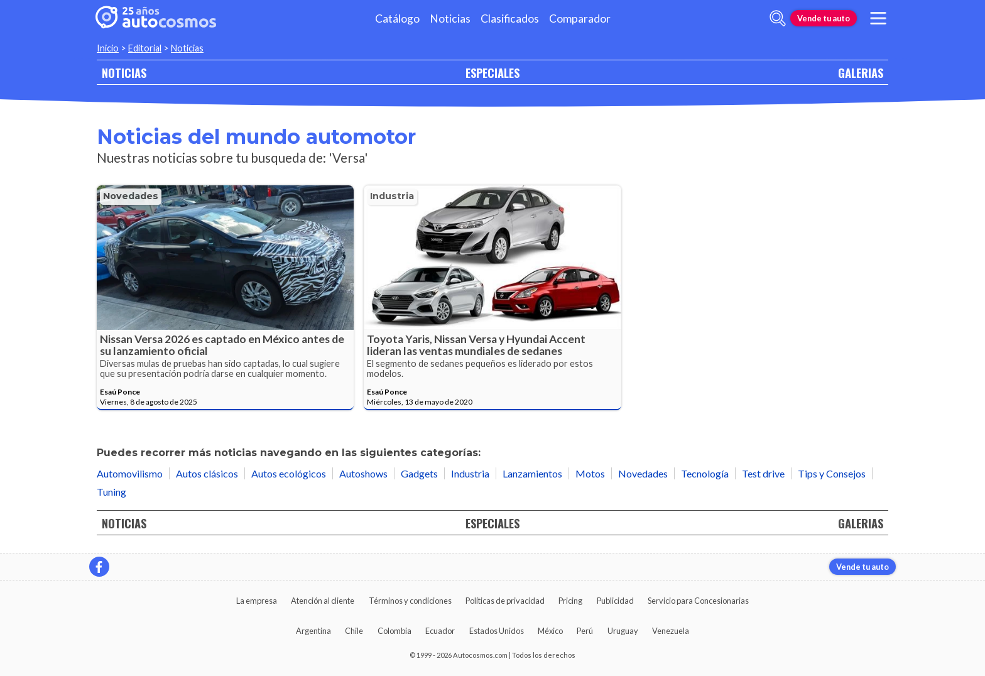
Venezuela (670, 631)
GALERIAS (860, 72)
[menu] (878, 18)
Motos (590, 473)
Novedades (130, 196)
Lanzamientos (532, 473)
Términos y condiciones (410, 601)
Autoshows (363, 473)
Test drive (763, 473)
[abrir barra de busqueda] (777, 18)
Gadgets (419, 473)
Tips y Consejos (832, 473)
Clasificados (510, 18)
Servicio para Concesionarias (698, 601)
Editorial (144, 48)
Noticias (450, 18)
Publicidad (615, 601)
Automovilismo (130, 473)
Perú (585, 631)
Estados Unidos (496, 631)
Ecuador (440, 631)
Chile (354, 631)
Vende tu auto (823, 18)
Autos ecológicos (288, 473)
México (550, 631)
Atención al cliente (322, 601)
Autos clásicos (207, 473)
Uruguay (622, 631)
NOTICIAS (124, 72)
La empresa (256, 601)
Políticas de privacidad (505, 601)
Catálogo (397, 18)
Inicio (108, 48)
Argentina (313, 631)
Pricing (570, 601)
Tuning (111, 492)
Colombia (394, 631)
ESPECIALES (492, 72)
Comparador (580, 18)
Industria (392, 196)
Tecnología (705, 473)
